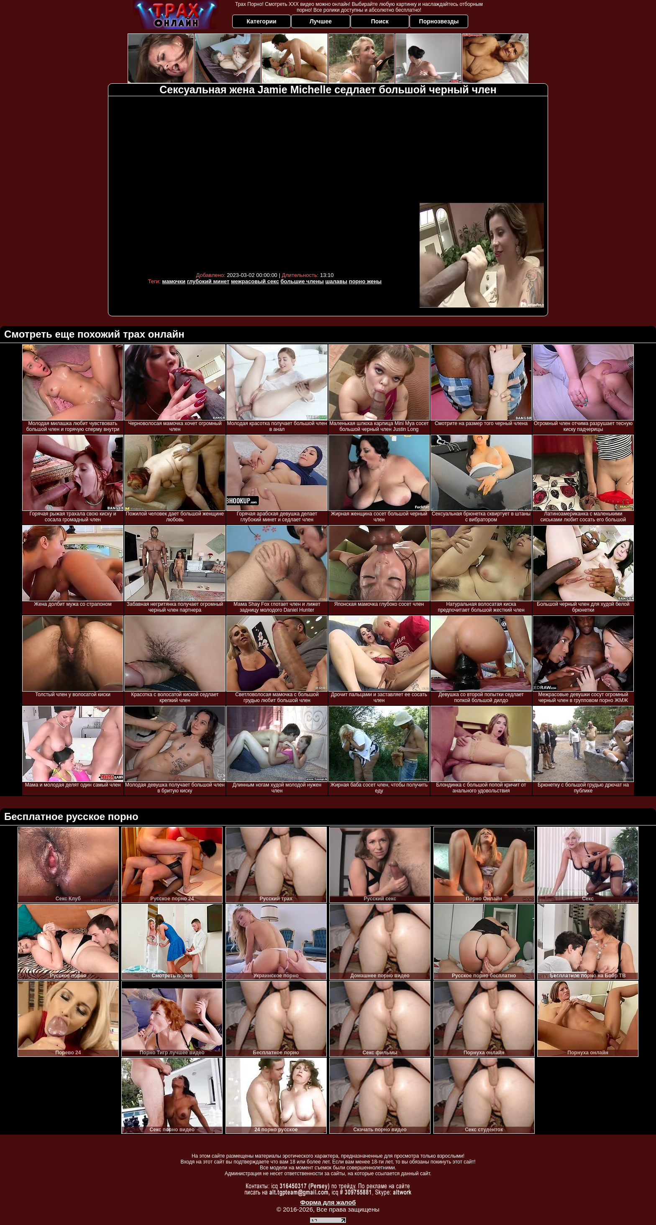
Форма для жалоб (328, 1202)
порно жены (365, 281)
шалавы (336, 281)
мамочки (174, 281)
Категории (262, 21)
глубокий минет (208, 281)
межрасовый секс (255, 281)
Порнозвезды (439, 21)
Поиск (380, 21)
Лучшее (321, 21)
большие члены (302, 281)
